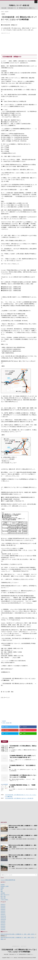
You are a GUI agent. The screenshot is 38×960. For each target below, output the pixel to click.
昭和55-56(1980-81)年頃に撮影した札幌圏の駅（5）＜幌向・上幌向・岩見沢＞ (18, 934)
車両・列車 (3, 898)
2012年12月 (3, 916)
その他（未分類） (4, 899)
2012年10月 (3, 919)
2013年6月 (3, 906)
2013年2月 (3, 912)
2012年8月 (3, 922)
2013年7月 (3, 904)
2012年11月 (3, 917)
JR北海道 (3, 893)
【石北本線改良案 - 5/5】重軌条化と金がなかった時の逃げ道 (19, 798)
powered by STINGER (32, 957)
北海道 (3, 722)
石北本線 (7, 722)
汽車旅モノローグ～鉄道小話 (19, 5)
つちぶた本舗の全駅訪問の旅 (8, 880)
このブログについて (15, 946)
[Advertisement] (12, 44)
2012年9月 (3, 921)
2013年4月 (3, 909)
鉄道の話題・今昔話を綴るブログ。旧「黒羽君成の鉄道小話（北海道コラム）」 (19, 954)
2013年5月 (3, 907)
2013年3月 (3, 911)
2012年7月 (3, 924)
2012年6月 (3, 926)
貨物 (10, 722)
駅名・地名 (3, 896)
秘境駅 (2, 888)
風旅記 (2, 939)
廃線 (2, 891)
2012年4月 (3, 929)
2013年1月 (3, 914)
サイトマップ (23, 946)
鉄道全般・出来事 (4, 886)
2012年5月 (3, 927)
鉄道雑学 (4, 721)
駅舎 (2, 889)
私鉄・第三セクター (5, 894)
